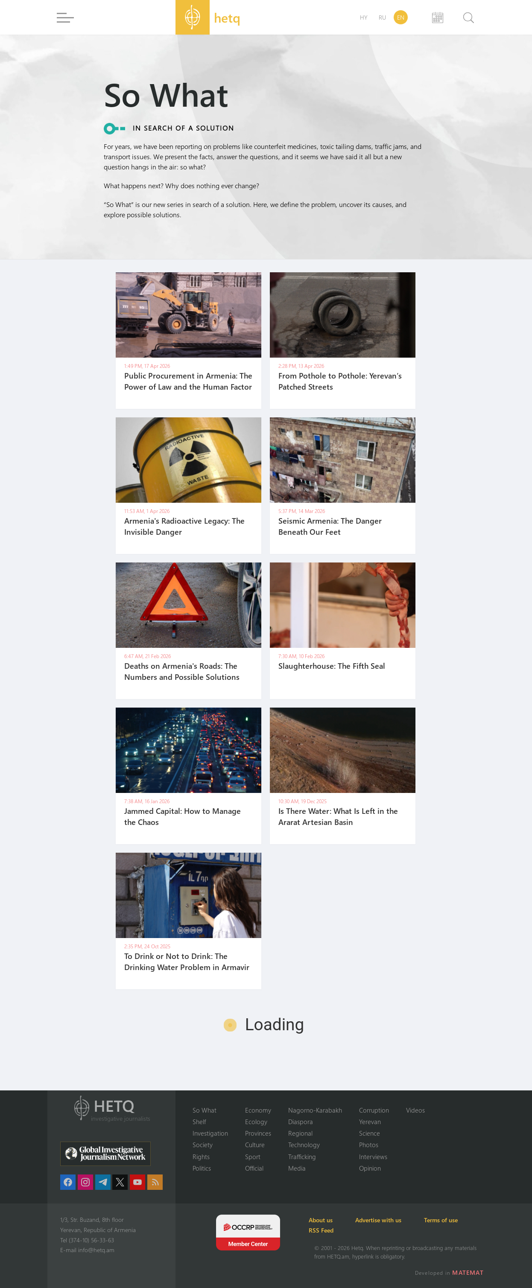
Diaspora (300, 1121)
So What (204, 1109)
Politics (202, 1168)
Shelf (199, 1121)
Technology (304, 1144)
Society (203, 1144)
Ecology (256, 1121)
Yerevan (370, 1121)
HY (364, 17)
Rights (201, 1156)
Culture (255, 1144)
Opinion (370, 1168)
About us (326, 1220)
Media (297, 1168)
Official (254, 1168)
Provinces (258, 1132)
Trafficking (302, 1156)
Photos (368, 1144)
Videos (415, 1109)
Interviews (373, 1156)
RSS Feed (326, 1230)
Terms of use (456, 1220)
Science (369, 1132)
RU (382, 17)
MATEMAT (469, 1272)
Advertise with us (388, 1220)
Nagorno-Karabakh (315, 1109)
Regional (300, 1132)
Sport (252, 1156)
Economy (258, 1109)
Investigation (210, 1132)
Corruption (374, 1109)
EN (400, 17)
